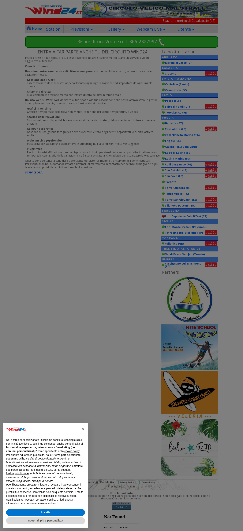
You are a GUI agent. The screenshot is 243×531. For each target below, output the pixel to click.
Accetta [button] (45, 512)
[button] (83, 429)
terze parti (60, 454)
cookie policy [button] (71, 451)
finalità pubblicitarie (17, 473)
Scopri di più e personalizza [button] (45, 520)
